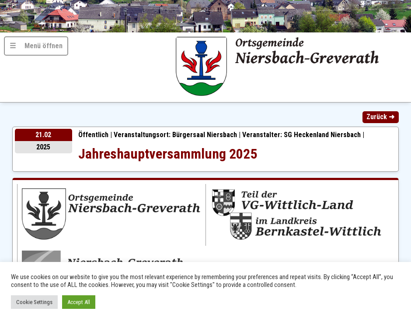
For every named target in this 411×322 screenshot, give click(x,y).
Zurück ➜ (380, 117)
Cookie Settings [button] (34, 302)
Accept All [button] (78, 302)
